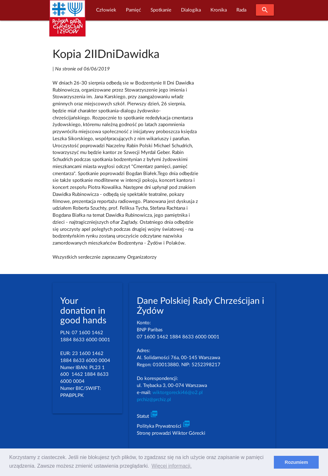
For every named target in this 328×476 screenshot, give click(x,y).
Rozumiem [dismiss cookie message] (296, 462)
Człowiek (106, 10)
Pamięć (133, 10)
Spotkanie (161, 10)
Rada (241, 10)
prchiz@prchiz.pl (154, 399)
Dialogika (191, 10)
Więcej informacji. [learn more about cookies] (172, 466)
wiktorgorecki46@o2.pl (177, 392)
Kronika (218, 10)
